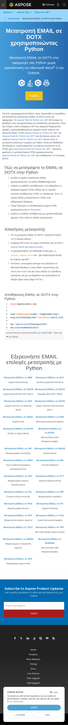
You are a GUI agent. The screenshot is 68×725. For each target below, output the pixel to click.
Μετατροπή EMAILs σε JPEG (18, 460)
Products (33, 654)
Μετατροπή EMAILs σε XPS (18, 559)
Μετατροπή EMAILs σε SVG (50, 515)
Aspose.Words (18, 247)
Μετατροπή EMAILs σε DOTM (50, 401)
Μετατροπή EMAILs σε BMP (18, 377)
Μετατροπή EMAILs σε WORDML (49, 541)
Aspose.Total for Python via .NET (32, 120)
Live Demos (33, 673)
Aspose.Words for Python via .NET (41, 133)
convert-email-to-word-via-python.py (23, 333)
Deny (48, 715)
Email (23, 271)
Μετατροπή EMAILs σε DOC (50, 377)
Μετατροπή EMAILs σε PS (50, 503)
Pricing (33, 663)
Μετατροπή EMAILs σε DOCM (18, 389)
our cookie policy (16, 701)
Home (33, 649)
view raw (58, 333)
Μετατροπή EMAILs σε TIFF (50, 527)
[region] (34, 315)
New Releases (33, 659)
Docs (33, 668)
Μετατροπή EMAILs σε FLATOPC (49, 430)
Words (14, 271)
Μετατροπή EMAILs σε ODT (18, 476)
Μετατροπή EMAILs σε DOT (18, 401)
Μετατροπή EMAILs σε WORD (18, 539)
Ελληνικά (48, 4)
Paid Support (33, 682)
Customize (20, 715)
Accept (34, 707)
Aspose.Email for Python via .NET (18, 136)
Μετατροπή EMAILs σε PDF (50, 492)
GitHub (15, 337)
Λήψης (34, 95)
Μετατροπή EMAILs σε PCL (18, 492)
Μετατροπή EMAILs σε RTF (18, 515)
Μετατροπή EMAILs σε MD (49, 460)
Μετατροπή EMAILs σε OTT (50, 476)
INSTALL (39, 279)
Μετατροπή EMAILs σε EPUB (18, 428)
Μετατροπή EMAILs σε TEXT (18, 527)
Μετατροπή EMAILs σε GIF (18, 448)
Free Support (33, 678)
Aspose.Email (35, 247)
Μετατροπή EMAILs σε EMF (50, 417)
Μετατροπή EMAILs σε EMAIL (18, 417)
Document (36, 209)
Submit (34, 613)
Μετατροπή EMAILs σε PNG (18, 503)
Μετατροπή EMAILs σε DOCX (50, 389)
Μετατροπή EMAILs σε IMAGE (50, 448)
